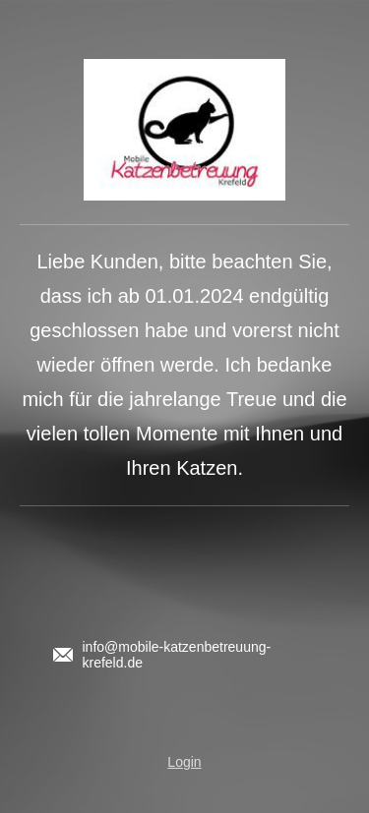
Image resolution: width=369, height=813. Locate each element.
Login (184, 762)
